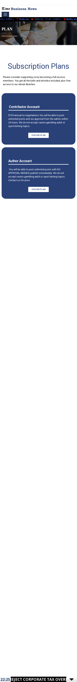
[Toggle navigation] (5, 14)
